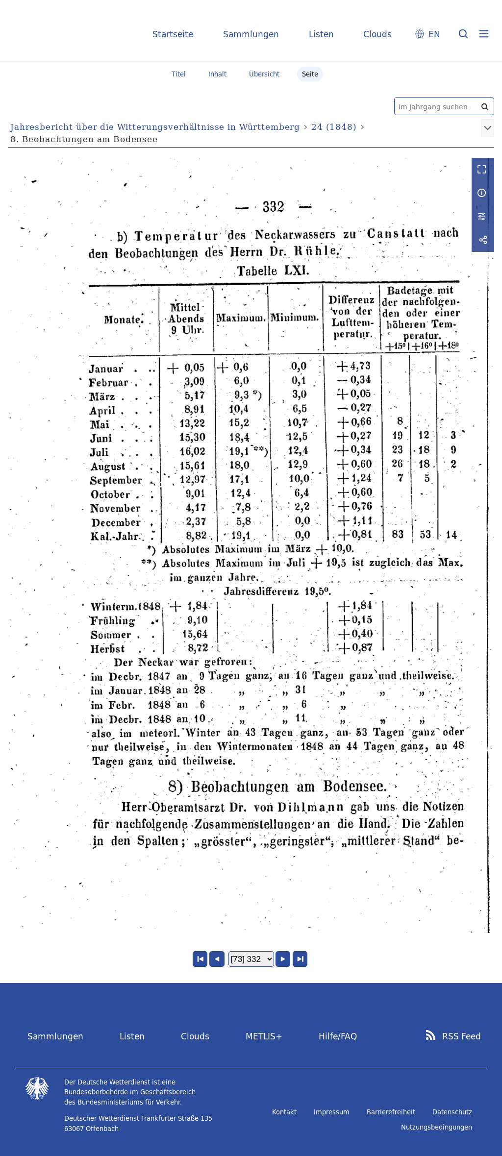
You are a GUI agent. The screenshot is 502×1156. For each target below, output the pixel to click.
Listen (321, 34)
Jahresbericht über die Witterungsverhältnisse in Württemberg (155, 127)
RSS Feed (461, 1036)
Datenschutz (452, 1112)
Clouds (377, 34)
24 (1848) (334, 127)
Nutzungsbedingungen (436, 1127)
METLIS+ (264, 1036)
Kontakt (284, 1112)
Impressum (332, 1112)
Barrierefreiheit (391, 1112)
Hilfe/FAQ (338, 1036)
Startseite (172, 34)
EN (434, 34)
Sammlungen (251, 34)
